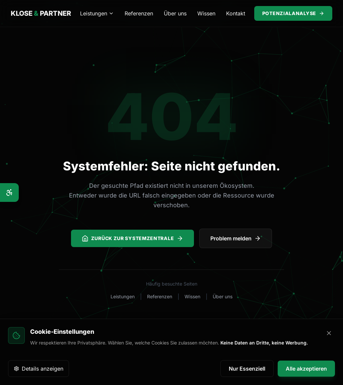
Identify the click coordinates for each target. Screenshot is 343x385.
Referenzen (139, 13)
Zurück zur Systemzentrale (133, 238)
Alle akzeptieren (306, 368)
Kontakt (235, 13)
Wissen (206, 13)
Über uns (175, 13)
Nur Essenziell (247, 368)
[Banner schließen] (329, 333)
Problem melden (235, 238)
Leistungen (97, 13)
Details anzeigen (38, 368)
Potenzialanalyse (293, 13)
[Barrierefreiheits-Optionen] (9, 192)
